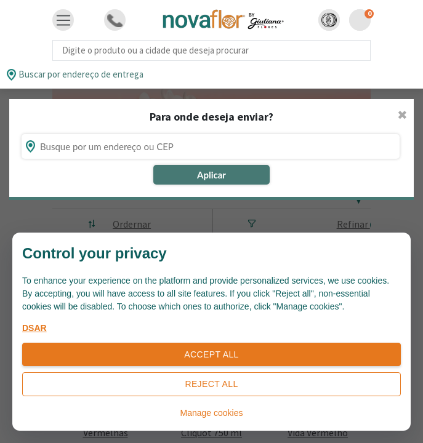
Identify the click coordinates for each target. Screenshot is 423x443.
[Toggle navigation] (63, 20)
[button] (329, 20)
